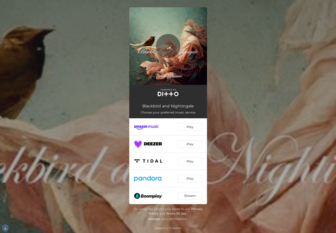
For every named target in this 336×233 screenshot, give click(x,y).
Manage (154, 219)
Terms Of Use (176, 213)
